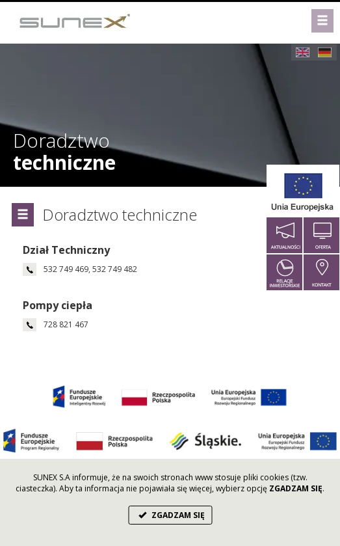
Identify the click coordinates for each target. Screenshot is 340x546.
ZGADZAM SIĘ (170, 515)
